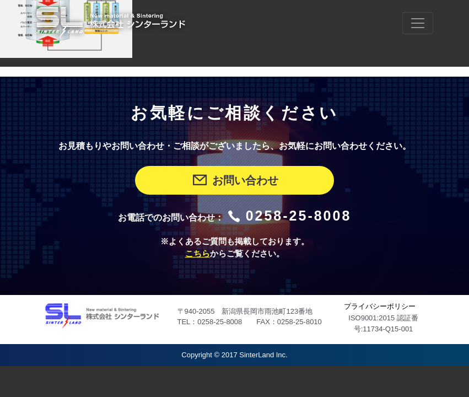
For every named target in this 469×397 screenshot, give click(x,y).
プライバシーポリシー (380, 306)
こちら (197, 253)
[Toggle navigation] (417, 23)
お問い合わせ (234, 180)
